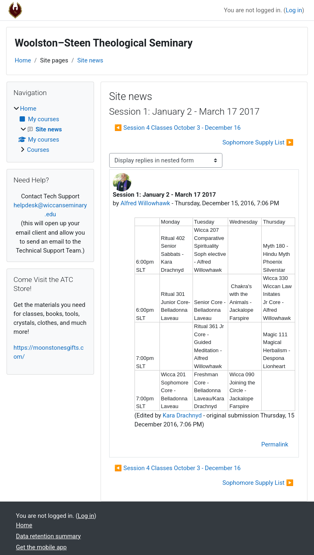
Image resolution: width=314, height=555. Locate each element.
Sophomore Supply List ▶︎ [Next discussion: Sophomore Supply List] (258, 142)
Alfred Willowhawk (145, 203)
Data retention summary (48, 536)
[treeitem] (50, 129)
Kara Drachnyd (182, 415)
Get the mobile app (41, 547)
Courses (38, 149)
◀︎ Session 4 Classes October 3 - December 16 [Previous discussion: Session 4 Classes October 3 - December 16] (177, 127)
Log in (294, 10)
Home (23, 60)
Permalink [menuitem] (274, 444)
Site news (90, 60)
